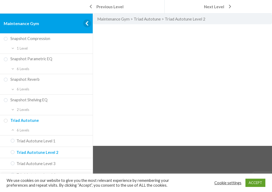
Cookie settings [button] (227, 183)
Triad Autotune (147, 19)
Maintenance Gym (21, 23)
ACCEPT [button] (255, 183)
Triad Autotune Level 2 (185, 19)
